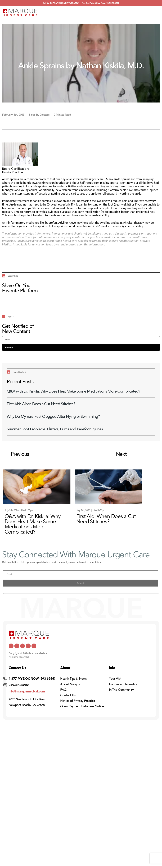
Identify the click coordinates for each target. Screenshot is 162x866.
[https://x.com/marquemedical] (11, 646)
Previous (16, 454)
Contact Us (67, 695)
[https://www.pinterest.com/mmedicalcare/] (28, 646)
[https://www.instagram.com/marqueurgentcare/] (34, 646)
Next (125, 454)
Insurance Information (123, 684)
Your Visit (115, 679)
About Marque (70, 684)
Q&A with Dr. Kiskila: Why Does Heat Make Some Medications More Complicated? (73, 391)
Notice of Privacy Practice (77, 701)
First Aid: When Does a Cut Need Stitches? (41, 404)
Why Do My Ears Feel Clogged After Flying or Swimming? (53, 416)
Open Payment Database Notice (82, 706)
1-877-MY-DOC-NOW (59, 3)
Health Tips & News (73, 679)
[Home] (20, 12)
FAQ (63, 690)
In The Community (121, 690)
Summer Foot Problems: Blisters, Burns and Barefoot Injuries (55, 429)
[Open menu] (157, 13)
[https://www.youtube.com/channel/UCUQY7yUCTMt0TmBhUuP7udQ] (16, 646)
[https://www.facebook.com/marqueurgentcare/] (22, 646)
